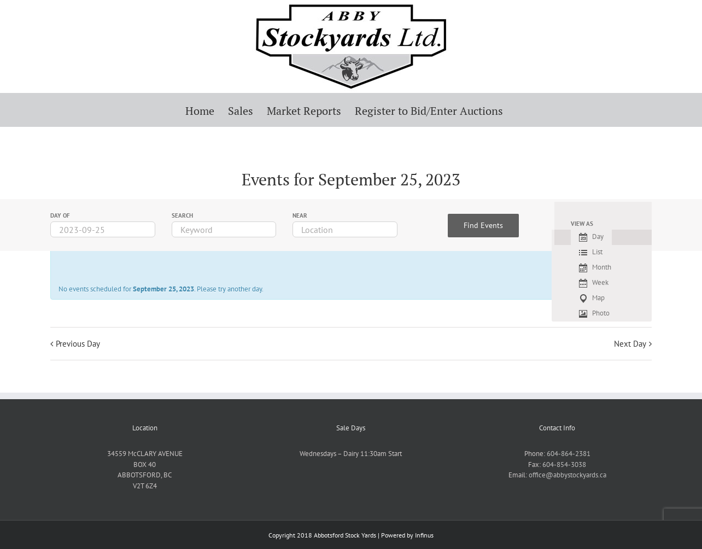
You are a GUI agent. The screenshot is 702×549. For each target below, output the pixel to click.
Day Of (60, 216)
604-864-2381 (568, 453)
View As (582, 224)
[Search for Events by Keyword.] (224, 229)
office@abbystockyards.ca (567, 475)
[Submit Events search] (483, 225)
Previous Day (78, 343)
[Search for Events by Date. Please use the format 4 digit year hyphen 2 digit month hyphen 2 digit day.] (102, 229)
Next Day (630, 343)
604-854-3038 (564, 464)
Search (182, 216)
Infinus (424, 535)
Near (299, 216)
